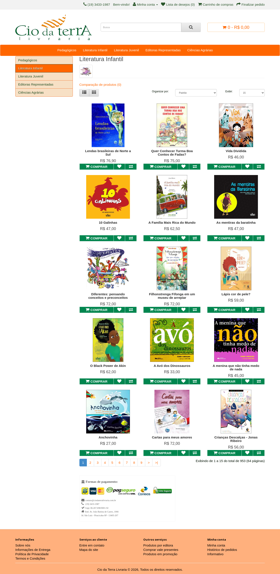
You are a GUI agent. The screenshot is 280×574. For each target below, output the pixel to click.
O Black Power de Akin (108, 366)
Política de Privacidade (32, 554)
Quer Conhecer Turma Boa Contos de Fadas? (172, 152)
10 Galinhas (108, 222)
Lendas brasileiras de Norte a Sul (108, 152)
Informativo (215, 554)
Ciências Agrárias (200, 50)
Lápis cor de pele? (236, 294)
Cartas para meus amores (172, 437)
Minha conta (216, 545)
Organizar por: (160, 91)
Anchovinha (108, 437)
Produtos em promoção (160, 554)
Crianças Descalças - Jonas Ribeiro (236, 439)
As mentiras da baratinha (236, 222)
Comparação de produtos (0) (100, 84)
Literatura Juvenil (126, 50)
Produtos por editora (158, 545)
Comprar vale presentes (160, 550)
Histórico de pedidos (222, 550)
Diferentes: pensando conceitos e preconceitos (108, 296)
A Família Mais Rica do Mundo (172, 222)
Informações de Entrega (32, 550)
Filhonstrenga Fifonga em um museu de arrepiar (172, 296)
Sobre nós (22, 545)
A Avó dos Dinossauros (172, 366)
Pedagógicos (66, 50)
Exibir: (229, 91)
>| (156, 462)
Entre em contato (91, 545)
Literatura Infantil (95, 50)
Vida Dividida (236, 151)
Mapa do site (88, 550)
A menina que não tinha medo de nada (236, 367)
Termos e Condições (30, 558)
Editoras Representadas (163, 50)
